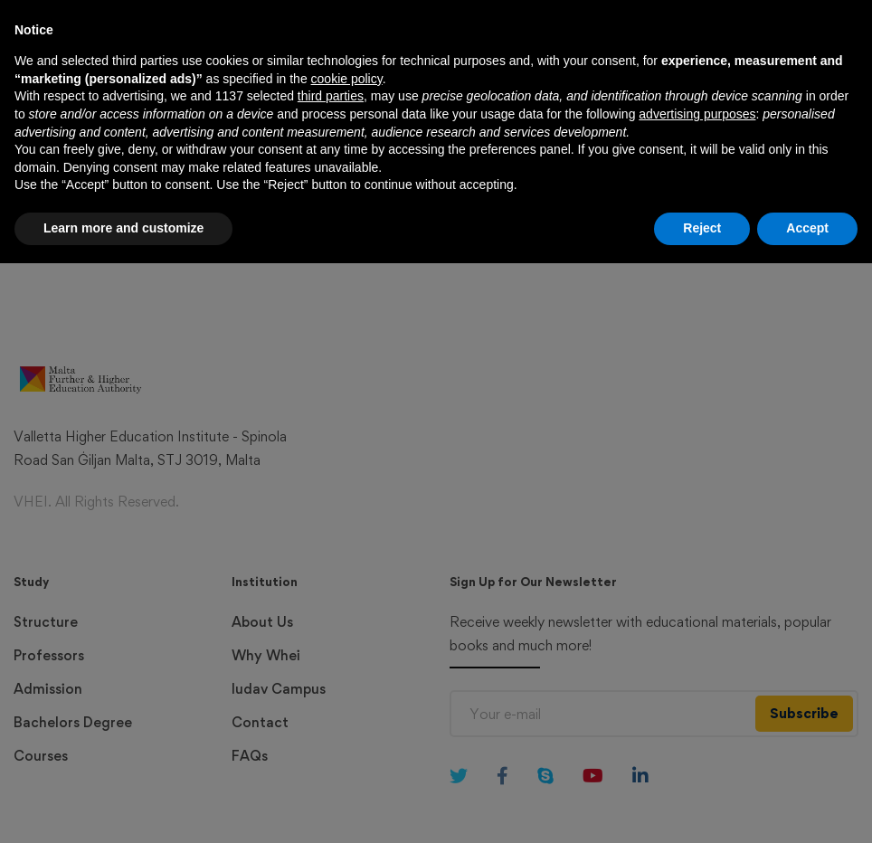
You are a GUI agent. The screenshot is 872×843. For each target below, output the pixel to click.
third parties (331, 676)
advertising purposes (697, 694)
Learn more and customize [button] (123, 807)
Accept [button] (807, 807)
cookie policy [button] (347, 658)
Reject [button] (702, 807)
